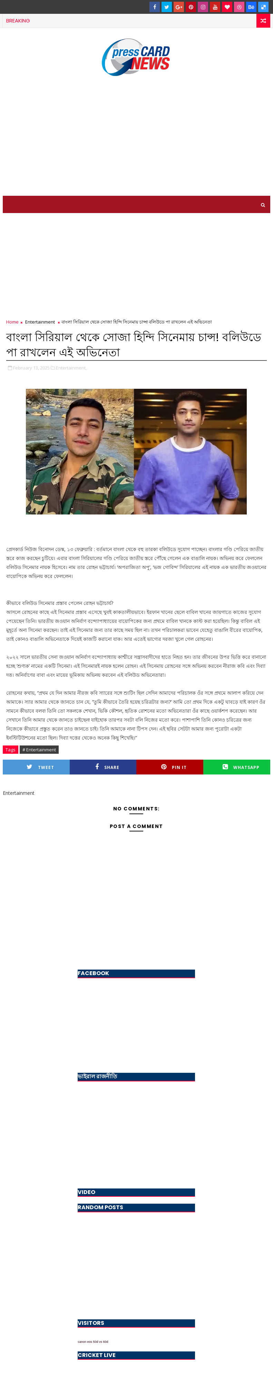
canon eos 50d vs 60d (93, 1342)
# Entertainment (39, 750)
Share (107, 767)
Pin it (174, 767)
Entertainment (40, 322)
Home (12, 322)
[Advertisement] (136, 137)
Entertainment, (71, 368)
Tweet (40, 767)
